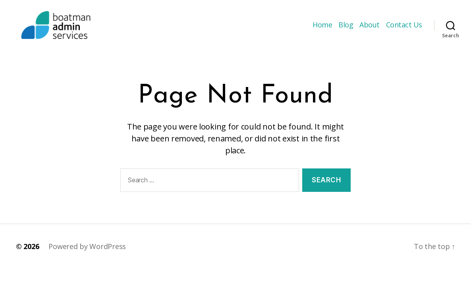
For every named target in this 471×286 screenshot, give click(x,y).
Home (322, 29)
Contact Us (404, 29)
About (369, 29)
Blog (345, 29)
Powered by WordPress (87, 254)
